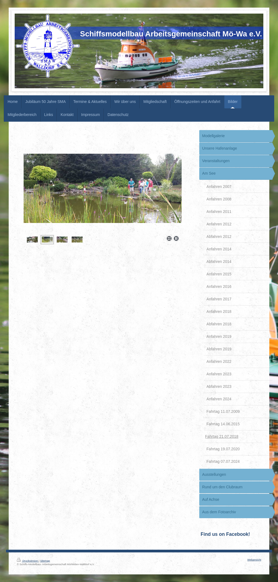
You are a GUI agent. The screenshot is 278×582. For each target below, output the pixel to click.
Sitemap (45, 560)
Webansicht (254, 559)
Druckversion (28, 560)
